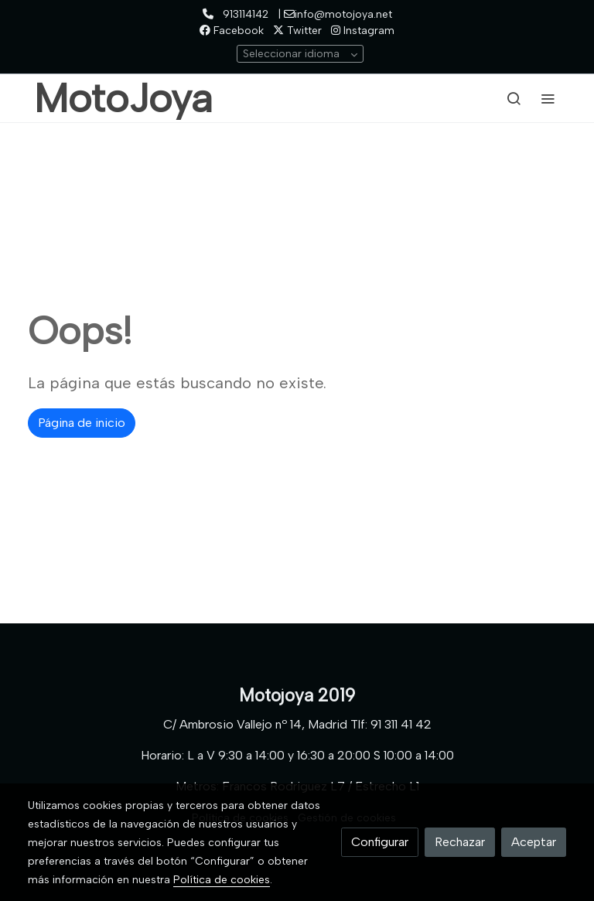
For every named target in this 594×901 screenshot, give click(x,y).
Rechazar (460, 841)
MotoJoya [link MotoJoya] (123, 98)
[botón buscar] (513, 98)
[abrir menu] (547, 98)
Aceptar (533, 841)
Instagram (362, 30)
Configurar (379, 841)
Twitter (297, 30)
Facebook (232, 30)
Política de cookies (221, 879)
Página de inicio (81, 422)
